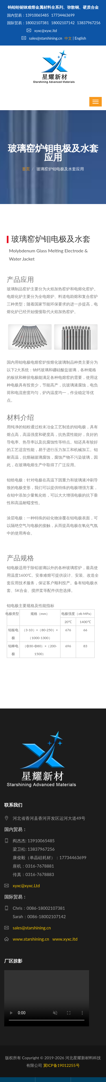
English (80, 38)
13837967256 (88, 23)
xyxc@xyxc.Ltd (26, 885)
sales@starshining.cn (41, 38)
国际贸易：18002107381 (28, 23)
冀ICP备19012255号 (61, 1065)
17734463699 (63, 15)
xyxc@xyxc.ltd (42, 30)
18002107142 (63, 23)
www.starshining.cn (31, 938)
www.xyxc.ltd (64, 938)
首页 (26, 168)
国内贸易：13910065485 (28, 15)
